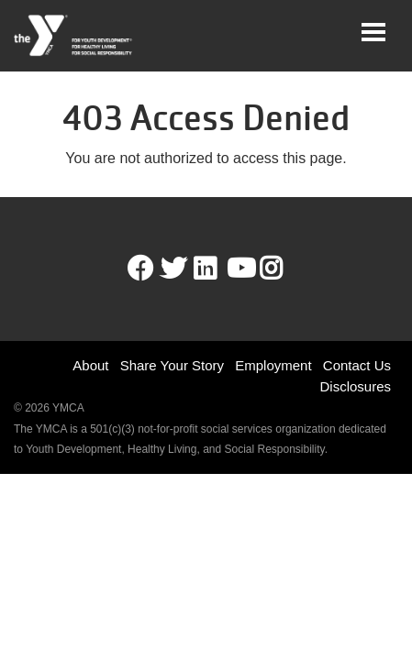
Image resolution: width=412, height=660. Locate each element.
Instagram (284, 268)
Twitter (173, 268)
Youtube (239, 268)
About (90, 365)
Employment (273, 365)
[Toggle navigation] (373, 32)
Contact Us (357, 365)
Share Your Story (172, 365)
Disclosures (355, 386)
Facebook (140, 268)
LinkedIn (218, 268)
